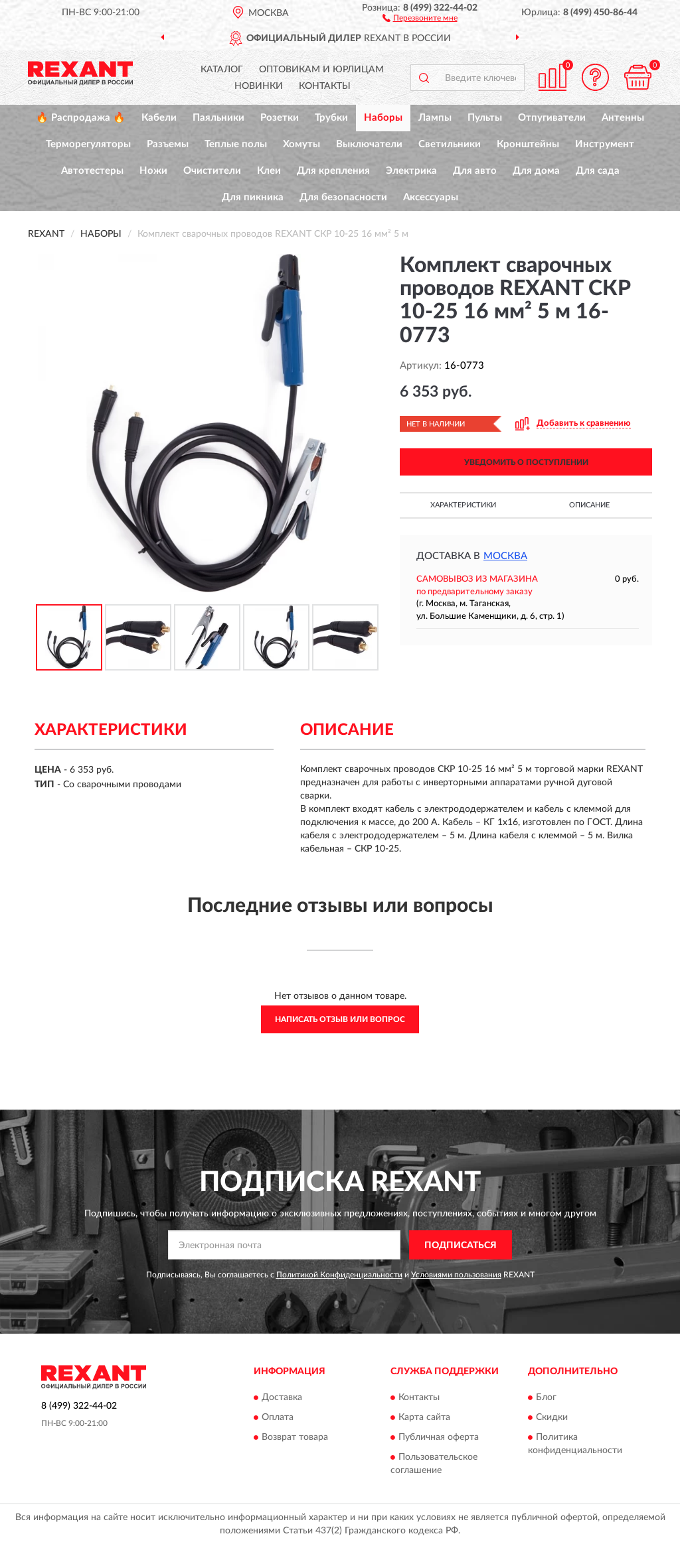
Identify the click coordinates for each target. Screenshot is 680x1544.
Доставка (282, 1397)
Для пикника (253, 197)
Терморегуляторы (88, 144)
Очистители (212, 171)
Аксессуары (430, 197)
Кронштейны (528, 144)
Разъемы (168, 144)
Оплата (278, 1417)
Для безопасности (343, 197)
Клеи (269, 171)
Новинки (258, 86)
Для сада (598, 171)
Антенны (623, 118)
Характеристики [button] (463, 505)
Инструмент (604, 144)
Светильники (449, 144)
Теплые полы (236, 144)
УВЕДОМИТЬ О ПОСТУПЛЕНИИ (526, 462)
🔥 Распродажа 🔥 (81, 118)
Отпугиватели (552, 118)
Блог (546, 1397)
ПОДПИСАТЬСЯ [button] (460, 1245)
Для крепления (333, 171)
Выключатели (369, 144)
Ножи (153, 171)
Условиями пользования (456, 1275)
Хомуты (301, 144)
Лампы (435, 118)
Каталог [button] (222, 69)
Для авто (475, 171)
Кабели (159, 118)
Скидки (552, 1417)
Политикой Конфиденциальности (339, 1275)
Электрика (411, 171)
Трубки (331, 118)
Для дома (536, 171)
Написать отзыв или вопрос (340, 1019)
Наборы (383, 118)
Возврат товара (295, 1437)
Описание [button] (589, 505)
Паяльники (218, 118)
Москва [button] (505, 556)
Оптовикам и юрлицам (321, 69)
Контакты (325, 86)
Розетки (279, 118)
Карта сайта (424, 1417)
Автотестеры (92, 171)
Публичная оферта (438, 1437)
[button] (420, 17)
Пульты (485, 118)
